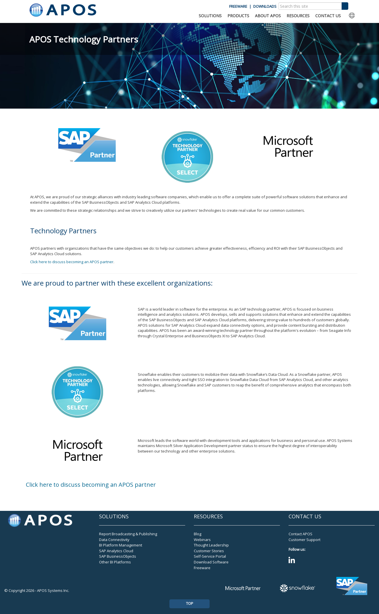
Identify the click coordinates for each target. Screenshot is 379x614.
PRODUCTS (238, 15)
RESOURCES (298, 15)
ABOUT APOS (268, 15)
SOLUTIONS (210, 15)
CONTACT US (328, 15)
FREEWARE (238, 6)
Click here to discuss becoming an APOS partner (71, 261)
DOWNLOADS (264, 6)
